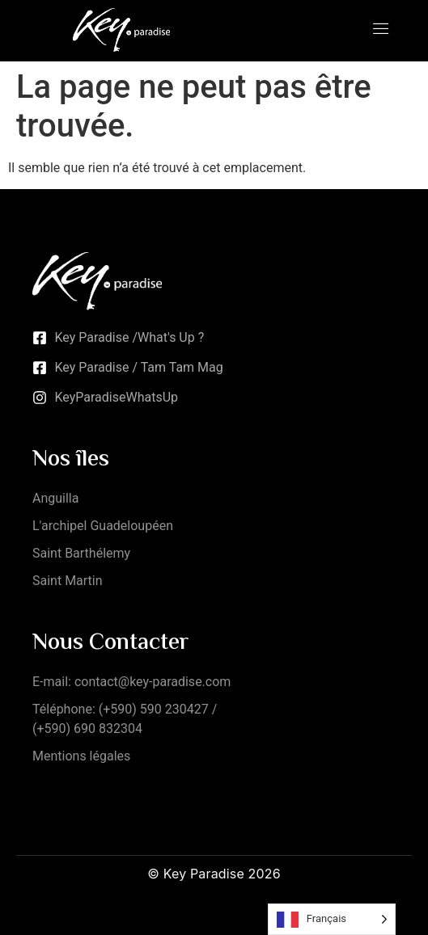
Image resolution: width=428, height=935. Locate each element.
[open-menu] (381, 30)
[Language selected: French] (332, 919)
